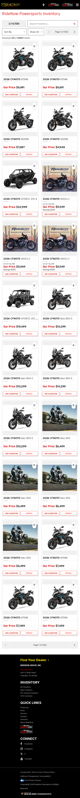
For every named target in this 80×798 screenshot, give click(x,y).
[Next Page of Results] (74, 31)
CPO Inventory (26, 696)
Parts (22, 710)
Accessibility (45, 776)
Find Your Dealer (34, 660)
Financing (24, 707)
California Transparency (29, 776)
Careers (23, 716)
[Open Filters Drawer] (14, 23)
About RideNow (26, 722)
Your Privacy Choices (30, 780)
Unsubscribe (25, 772)
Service (23, 713)
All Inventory (25, 687)
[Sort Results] (14, 31)
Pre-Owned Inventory (29, 693)
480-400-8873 (26, 669)
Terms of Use (37, 772)
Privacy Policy (48, 772)
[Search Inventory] (74, 23)
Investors (24, 719)
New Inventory (26, 690)
